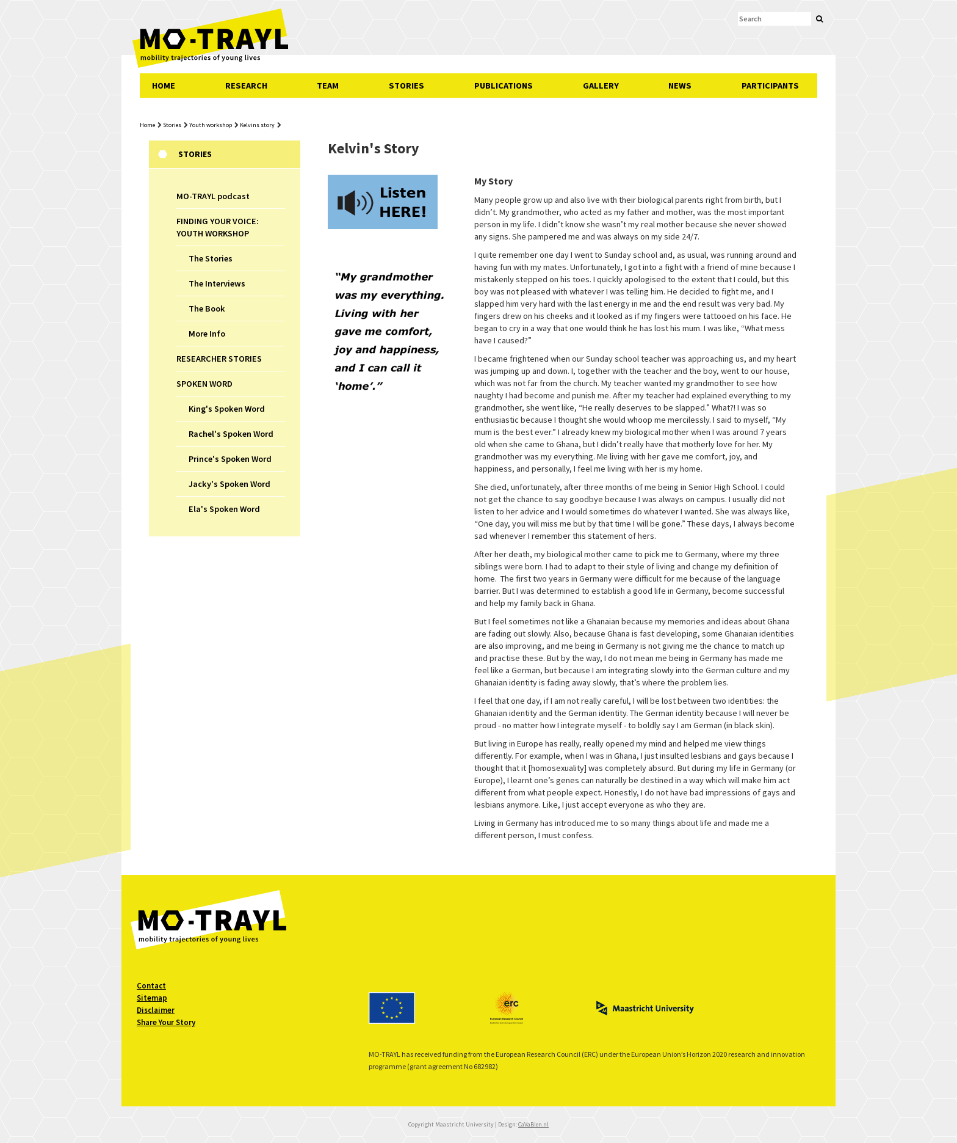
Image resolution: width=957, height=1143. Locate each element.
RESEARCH (246, 85)
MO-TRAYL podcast (213, 196)
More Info (207, 333)
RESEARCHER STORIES (219, 358)
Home (147, 125)
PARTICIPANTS (770, 85)
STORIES (406, 85)
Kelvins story (257, 125)
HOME (163, 85)
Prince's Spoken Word (230, 458)
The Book (207, 308)
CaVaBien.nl (533, 1124)
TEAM (328, 85)
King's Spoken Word (227, 408)
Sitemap (152, 998)
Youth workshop (210, 125)
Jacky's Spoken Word (229, 483)
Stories (172, 125)
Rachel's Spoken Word (231, 433)
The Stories (211, 258)
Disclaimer (156, 1010)
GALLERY (601, 85)
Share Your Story (166, 1022)
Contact (151, 985)
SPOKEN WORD (204, 383)
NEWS (680, 85)
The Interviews (217, 283)
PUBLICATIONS (503, 85)
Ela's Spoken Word (224, 508)
